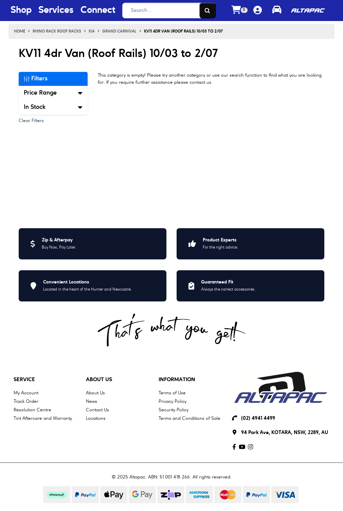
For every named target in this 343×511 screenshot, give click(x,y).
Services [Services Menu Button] (56, 10)
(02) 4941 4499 (258, 418)
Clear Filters (31, 120)
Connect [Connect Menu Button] (97, 10)
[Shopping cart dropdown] (239, 10)
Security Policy (173, 410)
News (91, 401)
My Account (26, 393)
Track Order (26, 401)
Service (24, 379)
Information (177, 379)
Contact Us (97, 410)
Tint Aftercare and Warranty (43, 418)
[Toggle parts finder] (276, 10)
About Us (99, 379)
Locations (96, 418)
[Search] (167, 10)
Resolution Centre (32, 410)
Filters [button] (36, 79)
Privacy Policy (172, 401)
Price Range (53, 93)
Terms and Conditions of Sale (189, 418)
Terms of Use (172, 393)
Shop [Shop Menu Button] (21, 10)
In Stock (53, 107)
